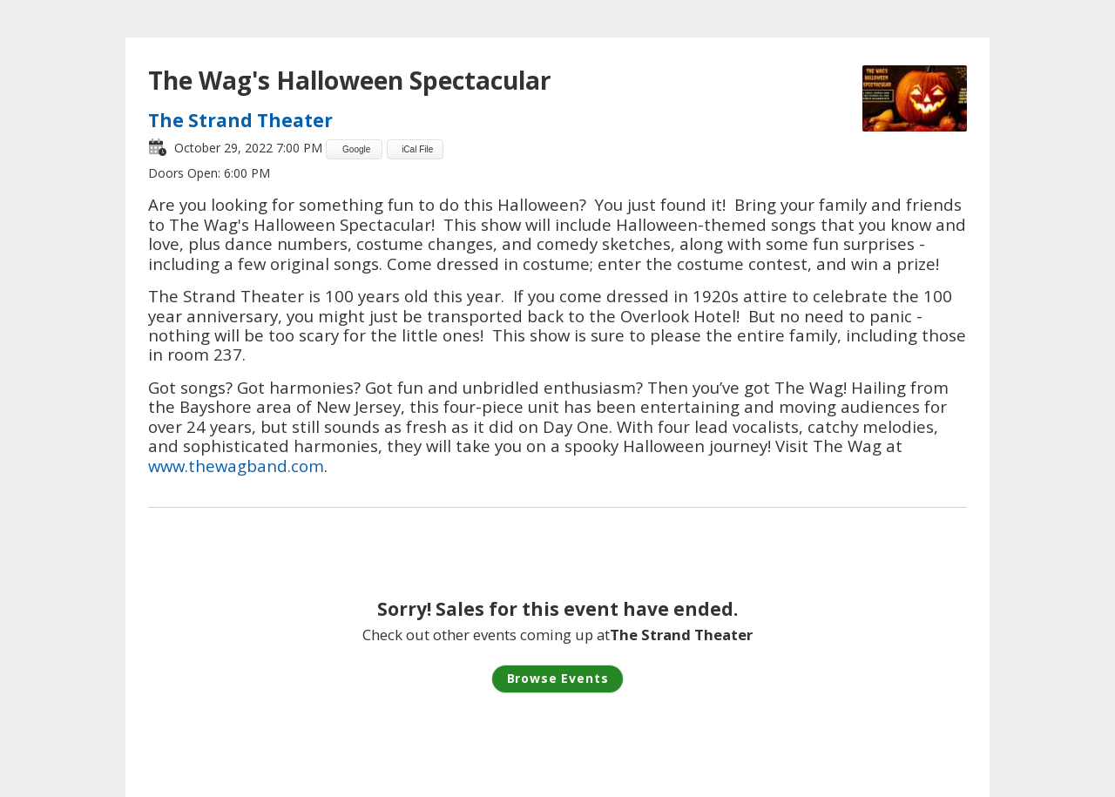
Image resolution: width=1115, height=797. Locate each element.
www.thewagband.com (236, 465)
